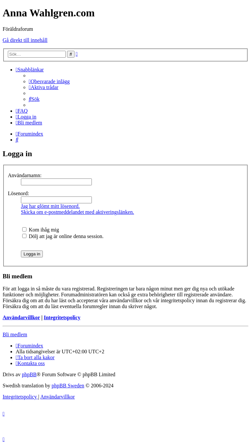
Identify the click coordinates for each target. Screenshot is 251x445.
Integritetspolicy (62, 317)
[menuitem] (49, 81)
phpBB (29, 374)
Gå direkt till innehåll (25, 40)
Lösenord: (18, 193)
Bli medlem (15, 334)
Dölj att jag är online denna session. (63, 236)
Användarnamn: (25, 175)
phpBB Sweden (68, 385)
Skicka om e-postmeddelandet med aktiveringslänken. (77, 212)
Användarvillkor (21, 317)
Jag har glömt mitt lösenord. (50, 206)
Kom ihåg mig (40, 229)
